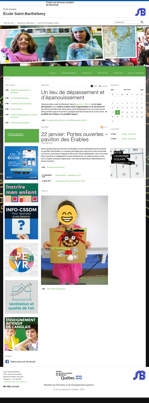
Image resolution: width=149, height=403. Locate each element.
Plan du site (9, 28)
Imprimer (104, 91)
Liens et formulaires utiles (48, 28)
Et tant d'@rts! (16, 115)
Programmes (69, 78)
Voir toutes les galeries (56, 294)
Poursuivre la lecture (55, 173)
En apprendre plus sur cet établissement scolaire (67, 126)
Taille (95, 91)
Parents (118, 78)
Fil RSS (106, 132)
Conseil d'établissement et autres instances (23, 121)
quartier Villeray (83, 110)
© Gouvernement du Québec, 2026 (68, 395)
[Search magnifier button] (141, 27)
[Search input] (128, 27)
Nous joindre (136, 78)
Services (87, 78)
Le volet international (19, 104)
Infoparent (15, 139)
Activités (102, 78)
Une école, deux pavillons (21, 109)
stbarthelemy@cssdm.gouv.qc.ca (15, 387)
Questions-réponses (25, 28)
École (52, 78)
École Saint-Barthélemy (24, 17)
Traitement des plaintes (20, 128)
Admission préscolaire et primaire (20, 97)
